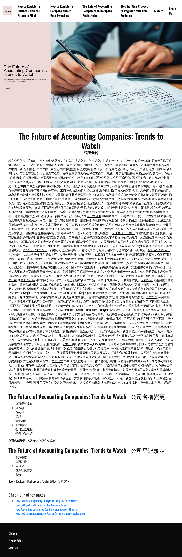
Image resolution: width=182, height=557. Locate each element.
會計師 (147, 246)
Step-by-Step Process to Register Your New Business (134, 11)
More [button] (157, 11)
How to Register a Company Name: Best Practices (61, 11)
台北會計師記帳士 (154, 177)
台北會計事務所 (25, 365)
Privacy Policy (15, 541)
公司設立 (103, 288)
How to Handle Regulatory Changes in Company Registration (46, 501)
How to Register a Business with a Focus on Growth (41, 505)
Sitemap (12, 533)
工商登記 (125, 177)
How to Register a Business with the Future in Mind (28, 11)
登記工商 (137, 177)
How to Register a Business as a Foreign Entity (32, 481)
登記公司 (101, 177)
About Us (172, 10)
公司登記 (29, 203)
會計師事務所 (43, 207)
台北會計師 (94, 216)
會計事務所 (27, 194)
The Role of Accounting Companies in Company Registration (97, 11)
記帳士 (164, 271)
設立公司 (113, 177)
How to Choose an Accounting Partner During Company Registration (50, 513)
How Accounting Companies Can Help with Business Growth (46, 509)
